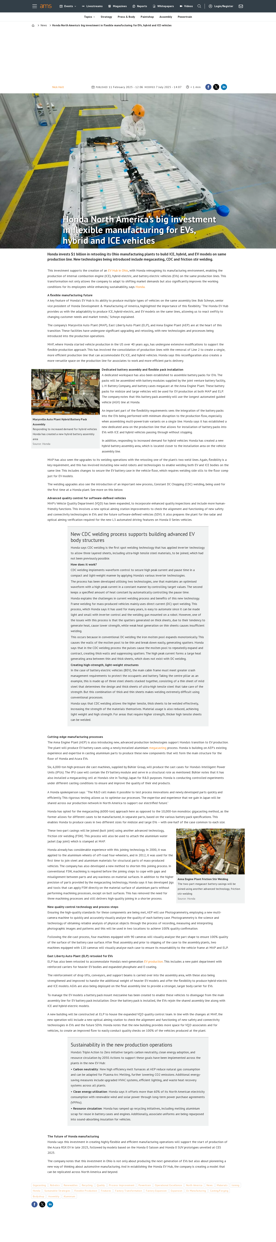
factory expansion (156, 1190)
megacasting (157, 748)
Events (68, 6)
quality (101, 1185)
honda (36, 1190)
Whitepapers (165, 6)
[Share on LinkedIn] (224, 87)
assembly (53, 1196)
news (210, 1185)
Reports (142, 6)
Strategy (106, 16)
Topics (88, 16)
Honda (140, 287)
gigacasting (39, 1185)
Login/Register (223, 6)
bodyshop (38, 1196)
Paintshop (147, 16)
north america (194, 1185)
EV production (153, 961)
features (106, 1190)
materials (222, 1185)
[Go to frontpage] (46, 6)
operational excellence (168, 1185)
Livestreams (94, 6)
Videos (188, 6)
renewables (71, 1185)
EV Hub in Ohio (118, 270)
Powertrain (185, 16)
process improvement (121, 1185)
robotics (55, 1185)
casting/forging (219, 1190)
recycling (87, 1185)
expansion (176, 1190)
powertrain (145, 1185)
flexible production (85, 1190)
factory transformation (128, 1190)
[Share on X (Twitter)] (216, 87)
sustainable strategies (57, 1190)
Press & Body (126, 16)
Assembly (165, 16)
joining (235, 1185)
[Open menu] (34, 6)
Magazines (120, 6)
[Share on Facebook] (208, 87)
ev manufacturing (196, 1190)
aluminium (69, 1196)
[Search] (199, 6)
